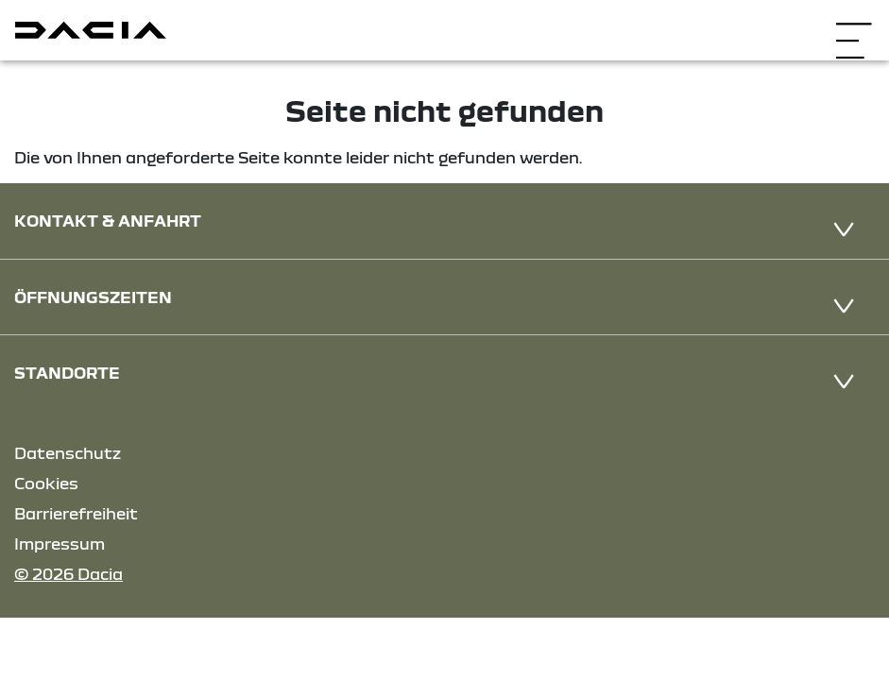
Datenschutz (67, 453)
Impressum (59, 543)
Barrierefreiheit (76, 513)
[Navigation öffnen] (853, 28)
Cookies (46, 483)
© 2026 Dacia (68, 574)
